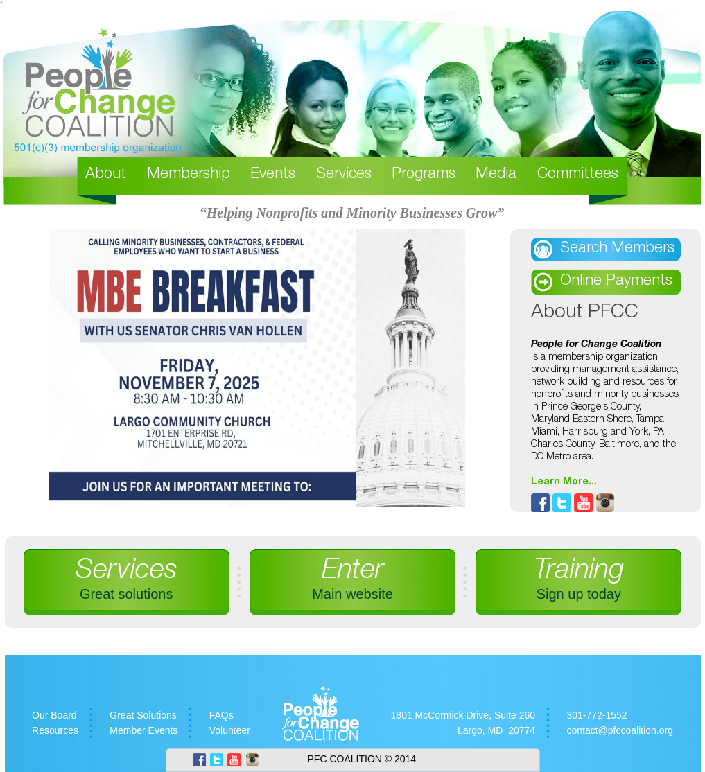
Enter (352, 580)
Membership (188, 174)
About (105, 174)
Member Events (143, 730)
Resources (55, 730)
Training (578, 580)
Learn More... (564, 480)
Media (496, 174)
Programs (423, 174)
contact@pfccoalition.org (619, 730)
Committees (577, 174)
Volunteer (229, 730)
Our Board (54, 715)
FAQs (221, 715)
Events (272, 174)
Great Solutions (143, 715)
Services (344, 174)
